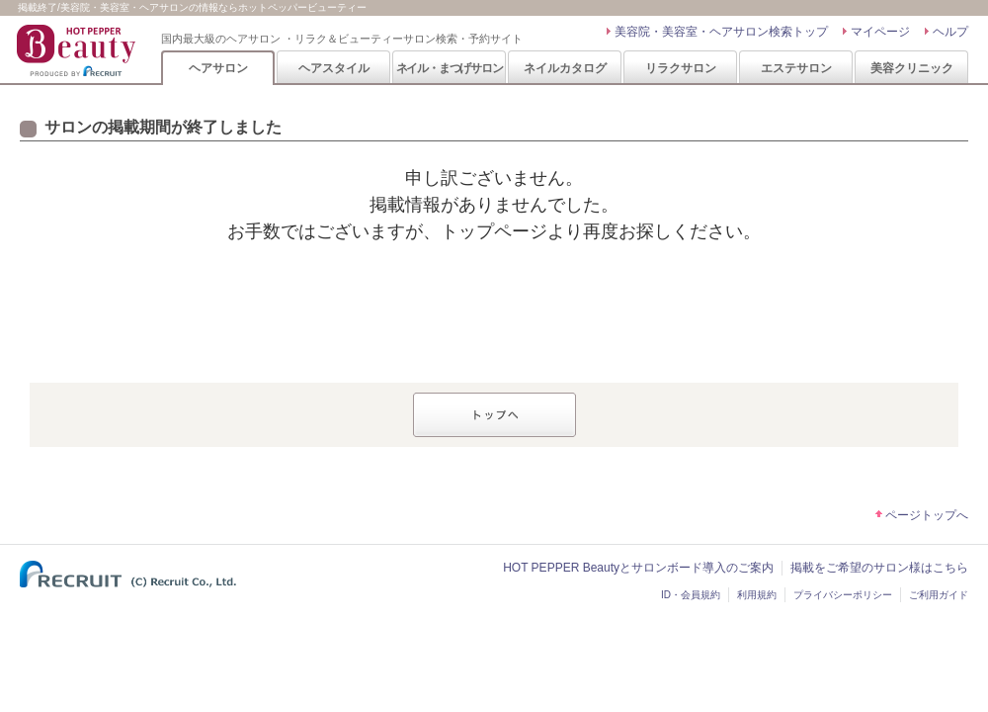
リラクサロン (680, 68)
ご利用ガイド (938, 594)
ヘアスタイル (334, 68)
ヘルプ (950, 32)
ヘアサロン (218, 68)
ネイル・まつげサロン (449, 68)
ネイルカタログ (565, 68)
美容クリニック (911, 68)
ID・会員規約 (690, 594)
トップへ (494, 415)
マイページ (880, 32)
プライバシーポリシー (842, 594)
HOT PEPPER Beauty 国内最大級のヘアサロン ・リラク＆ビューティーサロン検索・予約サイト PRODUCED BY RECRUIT (78, 50)
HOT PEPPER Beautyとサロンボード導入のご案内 (638, 568)
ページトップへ (926, 515)
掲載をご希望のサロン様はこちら (879, 568)
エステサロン (796, 68)
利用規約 (757, 594)
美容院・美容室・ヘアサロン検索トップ (721, 32)
